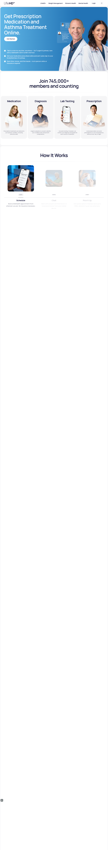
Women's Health (70, 3)
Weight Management (55, 3)
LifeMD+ (43, 3)
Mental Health (83, 3)
